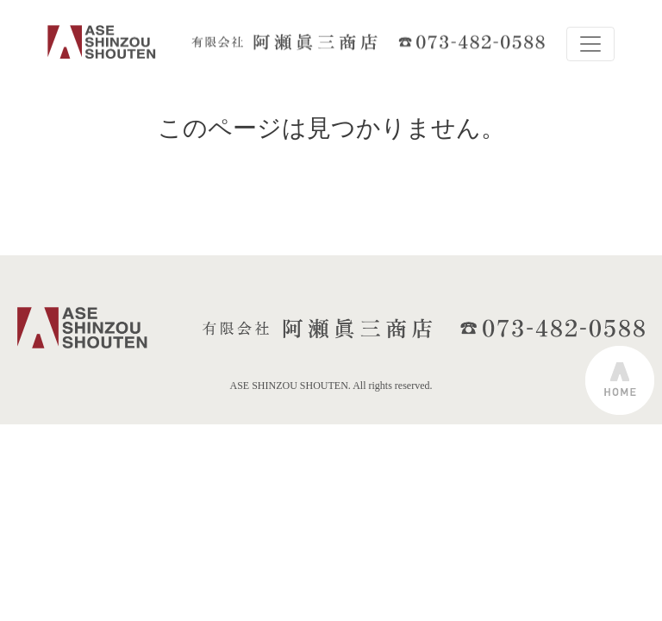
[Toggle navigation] (590, 44)
